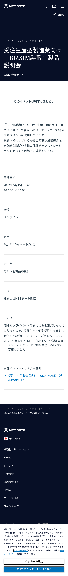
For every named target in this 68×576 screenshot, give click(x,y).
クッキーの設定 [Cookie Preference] (34, 561)
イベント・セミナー (38, 41)
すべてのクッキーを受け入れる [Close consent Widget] (34, 569)
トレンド (19, 41)
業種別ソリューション (16, 449)
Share (58, 14)
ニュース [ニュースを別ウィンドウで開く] (9, 498)
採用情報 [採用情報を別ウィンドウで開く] (9, 482)
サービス (9, 457)
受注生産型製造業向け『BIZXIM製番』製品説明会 (35, 378)
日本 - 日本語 (12, 438)
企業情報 (9, 473)
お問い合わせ (11, 74)
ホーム (7, 41)
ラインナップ (11, 506)
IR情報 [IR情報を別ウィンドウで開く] (7, 490)
